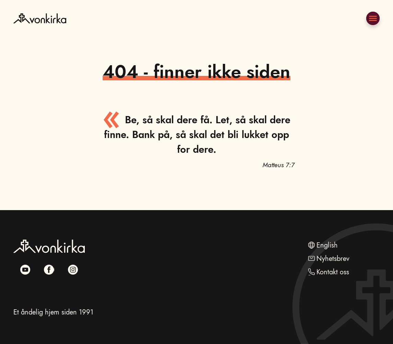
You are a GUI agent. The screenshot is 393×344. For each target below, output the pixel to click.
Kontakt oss (332, 272)
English (327, 245)
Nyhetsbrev (332, 258)
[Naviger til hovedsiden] (40, 34)
